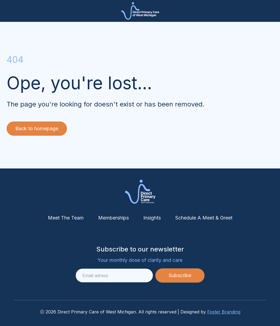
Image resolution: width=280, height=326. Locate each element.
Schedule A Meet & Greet (203, 218)
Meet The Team (66, 218)
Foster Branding (223, 312)
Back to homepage (36, 128)
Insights (152, 218)
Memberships (113, 218)
